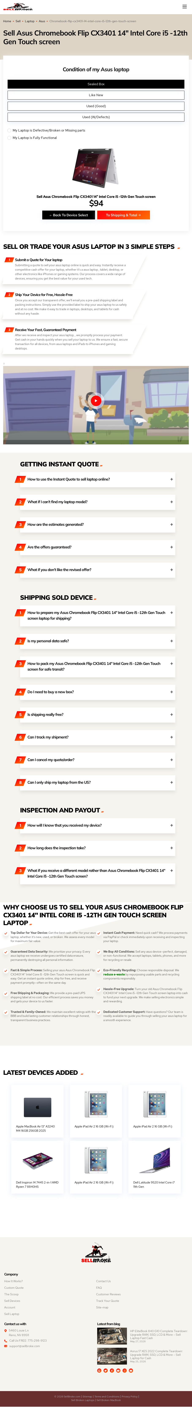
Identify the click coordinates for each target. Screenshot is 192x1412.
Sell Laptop (11, 1319)
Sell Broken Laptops (82, 1405)
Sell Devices (12, 1306)
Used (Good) (96, 106)
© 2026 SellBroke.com (67, 1402)
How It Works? (13, 1287)
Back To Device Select (68, 215)
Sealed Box (96, 84)
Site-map (102, 1313)
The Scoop (11, 1300)
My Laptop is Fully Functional (96, 138)
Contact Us (103, 1287)
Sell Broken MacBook (109, 1405)
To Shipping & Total (123, 215)
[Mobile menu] (185, 6)
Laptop (29, 21)
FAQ (99, 1293)
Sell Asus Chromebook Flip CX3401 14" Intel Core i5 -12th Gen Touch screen (96, 196)
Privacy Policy (130, 1402)
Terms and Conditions (106, 1402)
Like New (96, 95)
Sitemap (87, 1402)
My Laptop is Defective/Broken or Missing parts (96, 130)
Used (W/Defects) (96, 117)
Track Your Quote (107, 1306)
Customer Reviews (108, 1300)
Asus (42, 21)
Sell (18, 21)
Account (9, 1313)
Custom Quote (14, 1293)
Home (7, 21)
